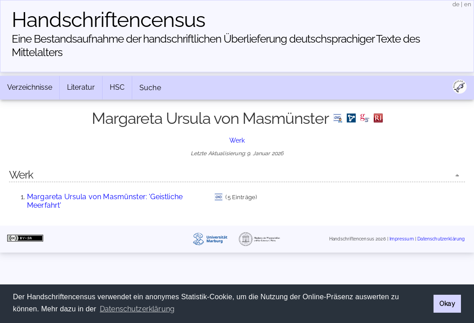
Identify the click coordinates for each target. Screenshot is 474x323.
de (456, 4)
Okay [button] (447, 303)
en (467, 4)
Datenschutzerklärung (441, 238)
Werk (237, 140)
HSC (117, 87)
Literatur (81, 87)
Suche (150, 87)
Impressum (401, 238)
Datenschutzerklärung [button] (137, 309)
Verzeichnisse (29, 87)
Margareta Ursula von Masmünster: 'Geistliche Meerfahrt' (105, 200)
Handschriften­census (108, 20)
